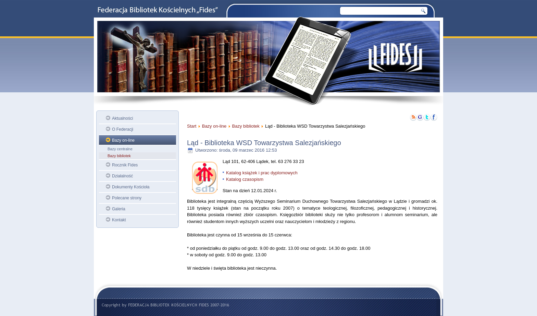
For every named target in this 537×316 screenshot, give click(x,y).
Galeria (118, 209)
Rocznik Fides (125, 165)
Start (191, 126)
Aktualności (122, 118)
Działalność (122, 176)
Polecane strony (126, 198)
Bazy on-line (123, 140)
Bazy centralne (120, 149)
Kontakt (119, 220)
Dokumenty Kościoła (130, 187)
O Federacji (122, 129)
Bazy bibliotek (119, 156)
